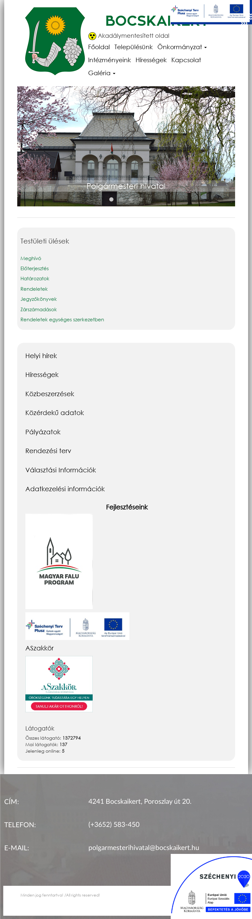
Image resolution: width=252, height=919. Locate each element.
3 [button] (131, 199)
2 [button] (121, 199)
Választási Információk (60, 470)
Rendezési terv (48, 450)
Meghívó (30, 258)
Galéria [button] (101, 73)
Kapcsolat (186, 59)
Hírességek (151, 59)
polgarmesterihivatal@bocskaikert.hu (143, 847)
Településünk (133, 46)
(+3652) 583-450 (113, 824)
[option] (126, 153)
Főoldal (99, 46)
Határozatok (34, 278)
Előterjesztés (34, 268)
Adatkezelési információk (65, 489)
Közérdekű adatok (54, 412)
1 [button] (111, 199)
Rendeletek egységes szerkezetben (62, 319)
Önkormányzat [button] (182, 46)
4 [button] (141, 199)
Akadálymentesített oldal (128, 36)
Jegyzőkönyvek (38, 299)
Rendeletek (34, 289)
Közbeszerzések (49, 393)
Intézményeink (109, 59)
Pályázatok (42, 432)
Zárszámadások (38, 309)
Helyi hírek (41, 355)
